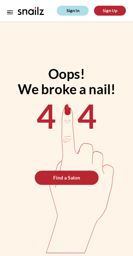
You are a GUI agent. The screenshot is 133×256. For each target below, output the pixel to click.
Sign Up (109, 10)
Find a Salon (66, 178)
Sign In (72, 10)
